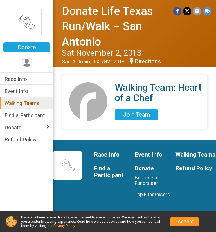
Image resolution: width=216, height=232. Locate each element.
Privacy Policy (64, 226)
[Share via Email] (197, 11)
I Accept (184, 221)
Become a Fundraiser (146, 180)
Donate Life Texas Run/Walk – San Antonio (107, 26)
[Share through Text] (207, 11)
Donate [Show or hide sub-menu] (12, 127)
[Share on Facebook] (177, 11)
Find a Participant (24, 115)
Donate (26, 47)
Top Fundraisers (152, 194)
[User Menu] (27, 62)
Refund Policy (20, 139)
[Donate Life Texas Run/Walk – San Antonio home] (27, 21)
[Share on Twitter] (187, 11)
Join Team (136, 114)
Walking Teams (21, 103)
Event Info (16, 91)
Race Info (15, 79)
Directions (147, 61)
